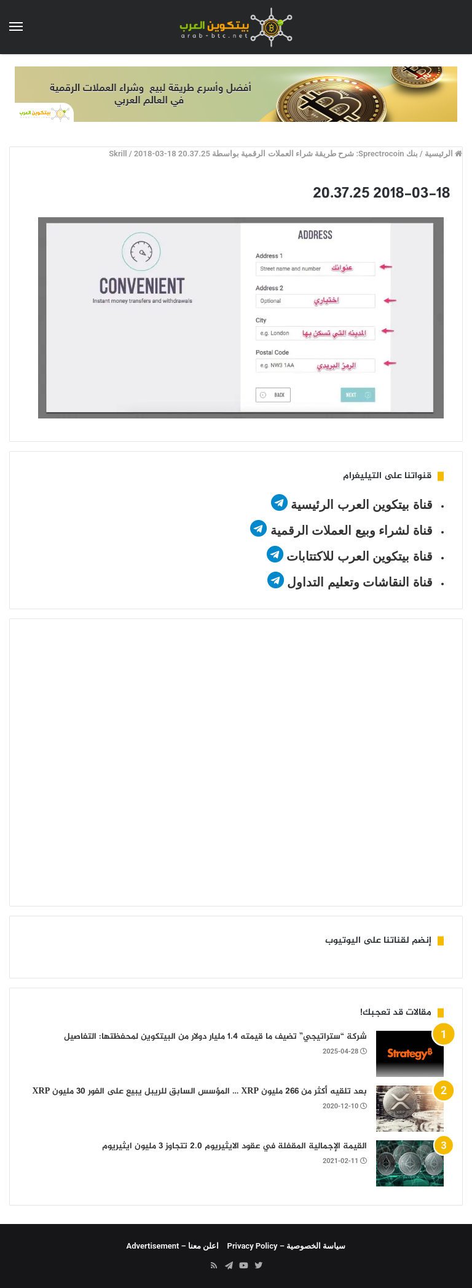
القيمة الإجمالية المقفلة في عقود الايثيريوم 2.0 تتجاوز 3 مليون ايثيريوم (234, 1146)
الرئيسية (443, 153)
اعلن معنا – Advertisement (173, 1245)
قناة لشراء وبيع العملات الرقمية (351, 530)
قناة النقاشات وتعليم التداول (360, 582)
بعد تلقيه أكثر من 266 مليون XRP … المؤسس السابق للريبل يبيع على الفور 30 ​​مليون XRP (199, 1091)
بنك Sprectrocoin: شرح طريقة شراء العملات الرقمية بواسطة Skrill (263, 153)
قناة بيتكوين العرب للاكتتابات (358, 556)
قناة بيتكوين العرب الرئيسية (362, 504)
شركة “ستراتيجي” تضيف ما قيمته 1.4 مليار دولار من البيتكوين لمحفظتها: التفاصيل (215, 1037)
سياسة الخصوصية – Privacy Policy (286, 1245)
